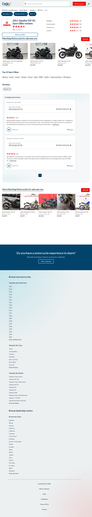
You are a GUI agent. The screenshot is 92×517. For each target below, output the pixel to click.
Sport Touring (13, 359)
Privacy (44, 509)
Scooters (12, 365)
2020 (10, 289)
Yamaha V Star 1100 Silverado (18, 395)
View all (85, 39)
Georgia (11, 447)
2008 (10, 321)
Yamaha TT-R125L (14, 398)
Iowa (10, 457)
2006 (10, 326)
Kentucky (12, 463)
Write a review (79, 4)
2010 (10, 316)
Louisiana (12, 465)
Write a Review (46, 261)
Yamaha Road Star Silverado (17, 400)
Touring (11, 354)
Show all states (13, 473)
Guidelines (44, 499)
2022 (10, 286)
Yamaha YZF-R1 (20, 14)
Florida (11, 444)
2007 (10, 324)
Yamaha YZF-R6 (14, 379)
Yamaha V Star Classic (15, 376)
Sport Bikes (6, 14)
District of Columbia (15, 441)
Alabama (11, 420)
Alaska (11, 423)
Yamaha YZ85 (13, 392)
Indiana (11, 455)
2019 (10, 292)
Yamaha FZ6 (12, 387)
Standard (12, 357)
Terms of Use (44, 504)
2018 (10, 294)
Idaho (10, 449)
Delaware (12, 439)
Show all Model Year (15, 339)
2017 (10, 297)
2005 (10, 329)
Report (71, 129)
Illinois (11, 452)
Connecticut (13, 436)
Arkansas (12, 428)
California (12, 431)
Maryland (12, 471)
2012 (10, 310)
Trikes (11, 349)
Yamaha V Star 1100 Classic (17, 382)
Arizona (11, 425)
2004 (10, 332)
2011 (31, 14)
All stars (6, 89)
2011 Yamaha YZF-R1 (40, 109)
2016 (10, 300)
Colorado (12, 433)
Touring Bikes (13, 351)
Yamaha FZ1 (12, 390)
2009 (10, 318)
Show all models (14, 403)
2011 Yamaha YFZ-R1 (40, 145)
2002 (10, 337)
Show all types (13, 367)
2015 (10, 302)
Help (44, 494)
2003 (10, 334)
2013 (10, 308)
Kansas (11, 460)
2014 (10, 305)
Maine (11, 468)
